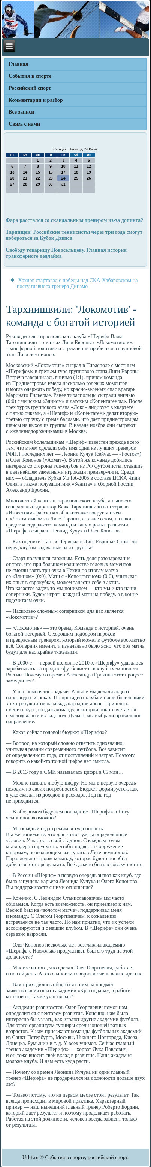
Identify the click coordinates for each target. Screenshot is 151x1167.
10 (63, 166)
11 (76, 166)
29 (38, 184)
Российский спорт (30, 88)
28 (25, 184)
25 (76, 178)
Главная (18, 64)
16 (50, 172)
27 (12, 184)
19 (89, 172)
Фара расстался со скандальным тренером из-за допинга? (74, 220)
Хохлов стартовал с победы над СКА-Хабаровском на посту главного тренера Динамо (77, 283)
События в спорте (30, 76)
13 (12, 172)
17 (63, 172)
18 (76, 172)
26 (89, 178)
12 (89, 166)
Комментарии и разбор (36, 100)
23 (50, 178)
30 (50, 184)
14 (25, 172)
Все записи (21, 112)
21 (25, 178)
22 (38, 178)
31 (63, 184)
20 (12, 178)
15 (38, 172)
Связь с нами (24, 124)
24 (63, 178)
